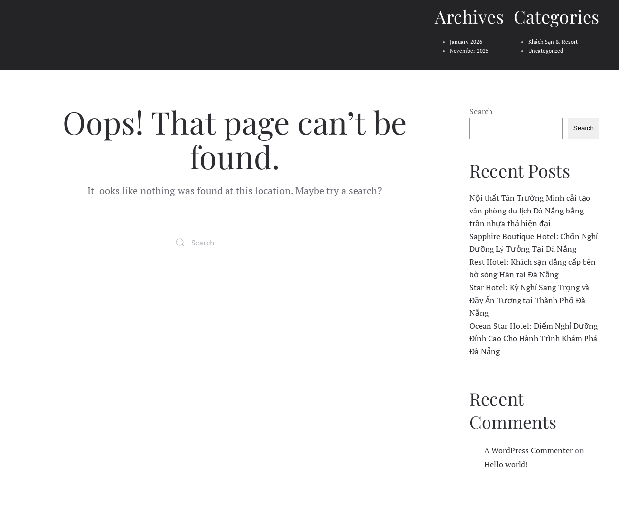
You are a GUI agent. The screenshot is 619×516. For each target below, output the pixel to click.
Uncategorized (545, 50)
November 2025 (469, 50)
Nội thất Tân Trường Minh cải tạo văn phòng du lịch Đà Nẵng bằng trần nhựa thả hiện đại (529, 210)
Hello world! (506, 464)
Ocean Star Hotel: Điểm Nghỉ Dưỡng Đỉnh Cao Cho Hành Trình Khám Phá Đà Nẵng (533, 338)
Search (480, 111)
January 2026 (466, 41)
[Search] (234, 242)
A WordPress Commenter (528, 450)
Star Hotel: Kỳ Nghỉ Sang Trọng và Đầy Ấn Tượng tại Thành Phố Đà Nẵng (529, 300)
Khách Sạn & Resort (553, 41)
